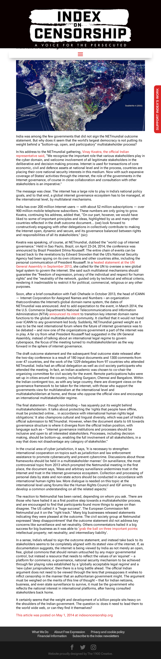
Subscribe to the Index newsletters (95, 636)
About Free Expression (69, 632)
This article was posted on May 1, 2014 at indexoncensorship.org (64, 615)
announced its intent (64, 314)
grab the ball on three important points (108, 529)
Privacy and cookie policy (107, 632)
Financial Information (52, 636)
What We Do (40, 632)
